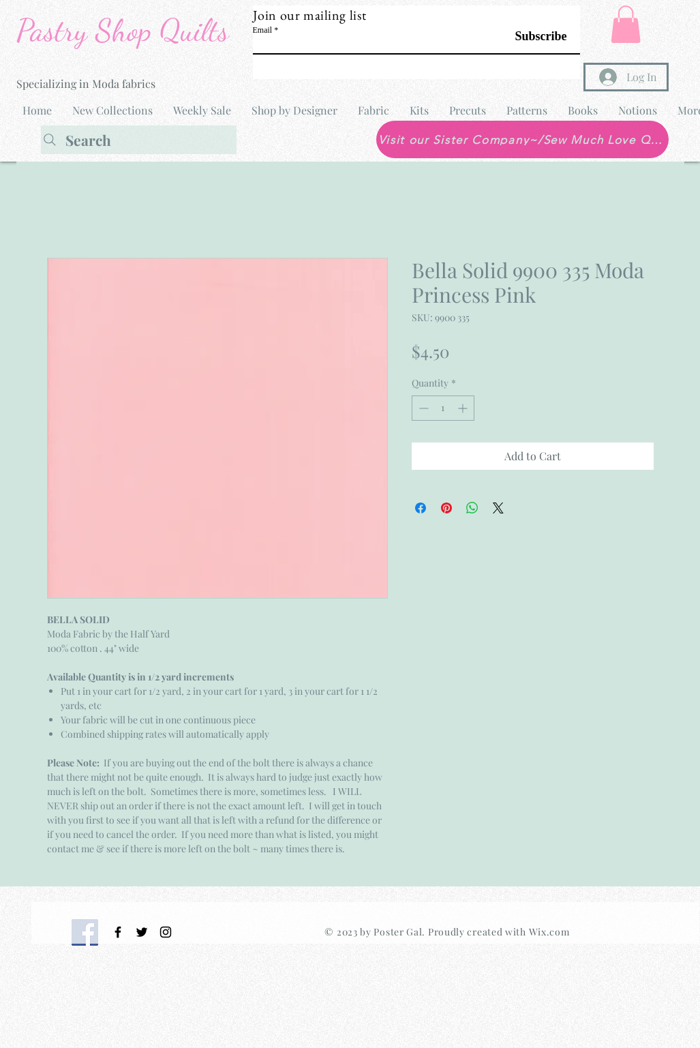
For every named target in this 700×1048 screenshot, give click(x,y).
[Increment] (463, 408)
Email (263, 30)
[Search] (139, 139)
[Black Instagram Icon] (165, 932)
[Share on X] (498, 508)
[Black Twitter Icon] (141, 932)
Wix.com (549, 931)
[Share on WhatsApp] (472, 508)
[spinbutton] (443, 408)
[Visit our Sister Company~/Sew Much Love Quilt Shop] (522, 139)
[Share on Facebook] (420, 508)
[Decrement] (422, 408)
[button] (625, 24)
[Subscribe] (532, 36)
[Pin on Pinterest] (446, 508)
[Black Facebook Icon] (117, 932)
